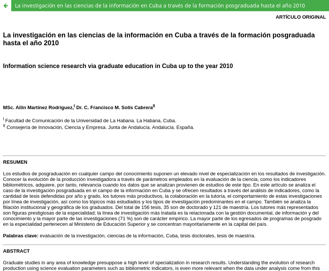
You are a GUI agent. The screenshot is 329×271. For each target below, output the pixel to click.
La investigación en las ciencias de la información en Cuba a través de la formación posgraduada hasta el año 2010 (160, 5)
